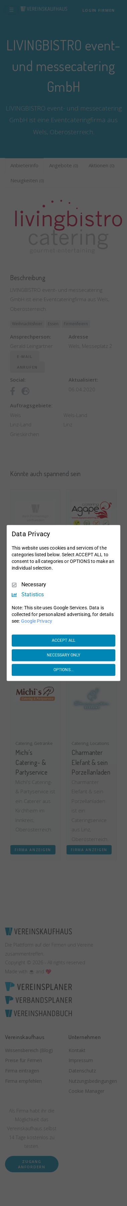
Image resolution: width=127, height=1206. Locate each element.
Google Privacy (36, 621)
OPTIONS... (63, 669)
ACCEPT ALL (63, 640)
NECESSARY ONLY (64, 655)
